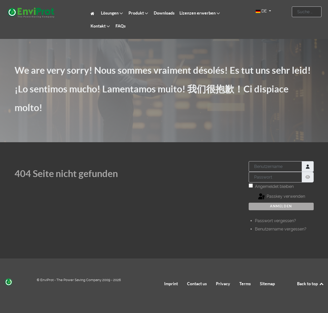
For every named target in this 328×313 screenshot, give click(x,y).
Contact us (197, 283)
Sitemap (267, 283)
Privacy (223, 283)
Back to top (310, 283)
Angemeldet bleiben (274, 186)
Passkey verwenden (281, 197)
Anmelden (281, 206)
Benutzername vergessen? (280, 229)
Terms (245, 283)
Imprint (171, 283)
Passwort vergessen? (275, 220)
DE (262, 11)
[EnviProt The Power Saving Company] (93, 13)
